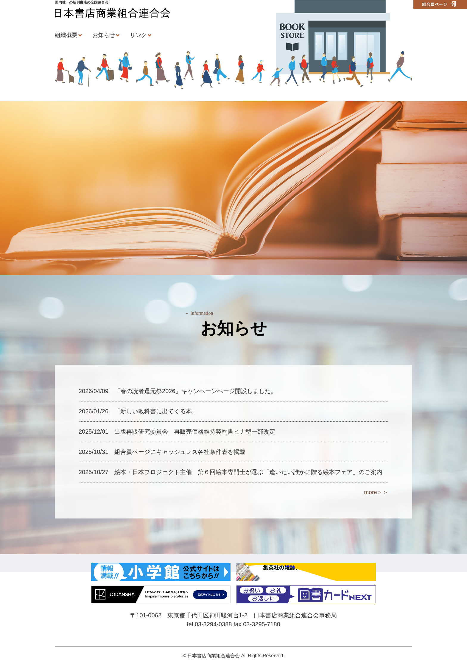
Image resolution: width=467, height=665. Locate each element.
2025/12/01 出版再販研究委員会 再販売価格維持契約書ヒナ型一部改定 (177, 431)
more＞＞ (376, 492)
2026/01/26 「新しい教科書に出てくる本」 (138, 411)
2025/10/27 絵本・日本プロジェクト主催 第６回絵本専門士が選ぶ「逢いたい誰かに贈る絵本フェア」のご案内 (230, 472)
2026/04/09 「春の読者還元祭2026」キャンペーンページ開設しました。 (178, 391)
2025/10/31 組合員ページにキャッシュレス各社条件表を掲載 (162, 451)
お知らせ (103, 35)
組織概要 (66, 35)
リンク (138, 35)
